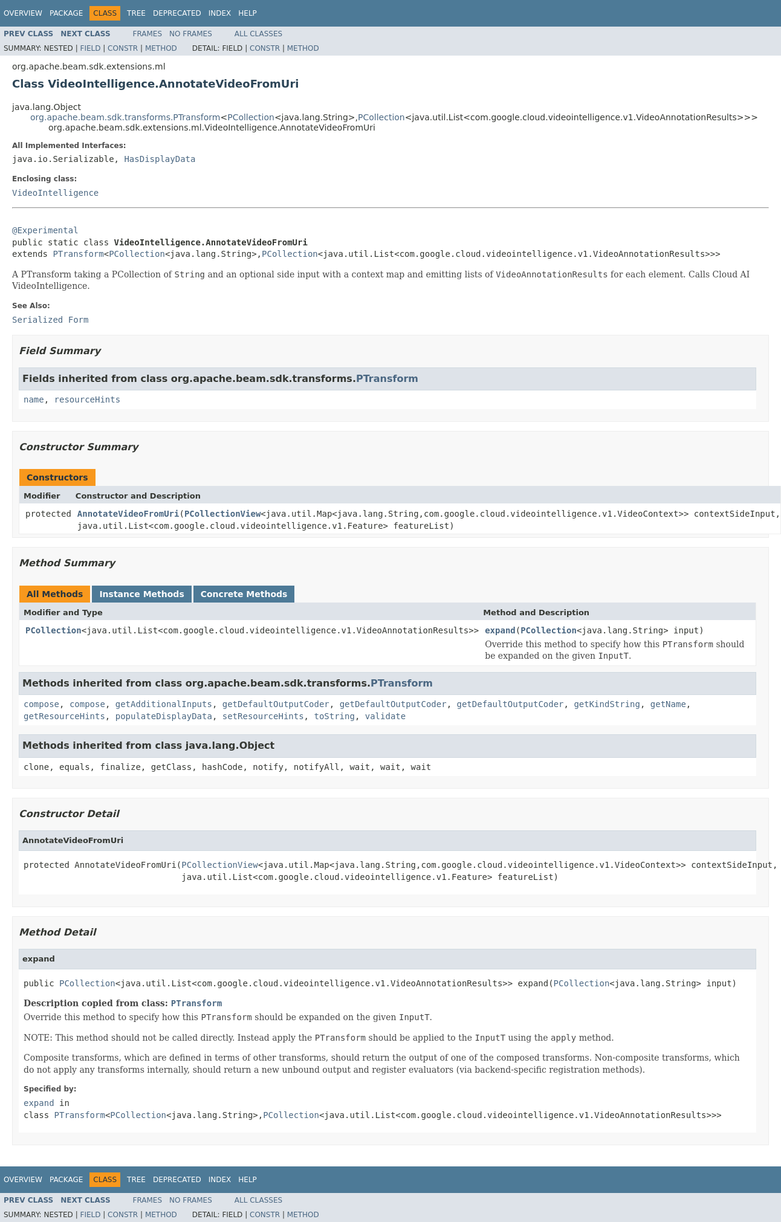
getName (668, 704)
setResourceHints (263, 716)
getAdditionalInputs (163, 704)
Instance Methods (141, 594)
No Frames (190, 34)
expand (500, 630)
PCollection (250, 117)
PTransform (78, 254)
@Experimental (45, 230)
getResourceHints (64, 716)
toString (334, 716)
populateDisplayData (163, 716)
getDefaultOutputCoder (275, 704)
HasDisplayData (159, 159)
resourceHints (87, 399)
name (34, 399)
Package (66, 13)
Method (161, 48)
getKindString (607, 704)
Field (90, 48)
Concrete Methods (244, 594)
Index (220, 13)
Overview (23, 13)
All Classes (258, 34)
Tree (136, 13)
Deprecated (177, 13)
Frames (148, 34)
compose (41, 704)
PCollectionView (222, 514)
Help (247, 13)
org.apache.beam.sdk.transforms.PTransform (125, 117)
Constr (123, 48)
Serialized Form (50, 320)
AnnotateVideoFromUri (128, 514)
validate (385, 716)
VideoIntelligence (55, 193)
